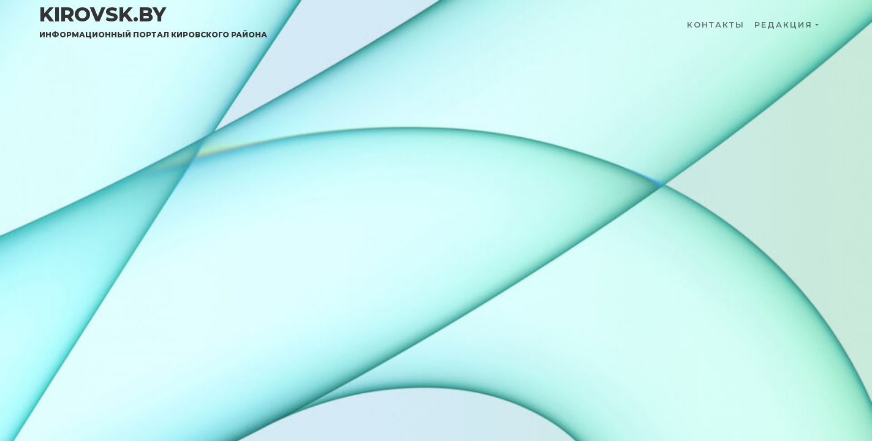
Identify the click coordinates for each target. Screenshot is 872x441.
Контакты (716, 24)
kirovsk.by (153, 21)
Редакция (783, 24)
